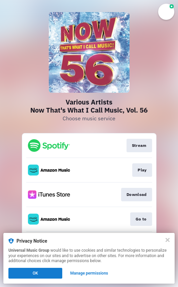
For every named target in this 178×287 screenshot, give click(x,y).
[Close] (167, 240)
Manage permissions (89, 273)
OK (35, 273)
